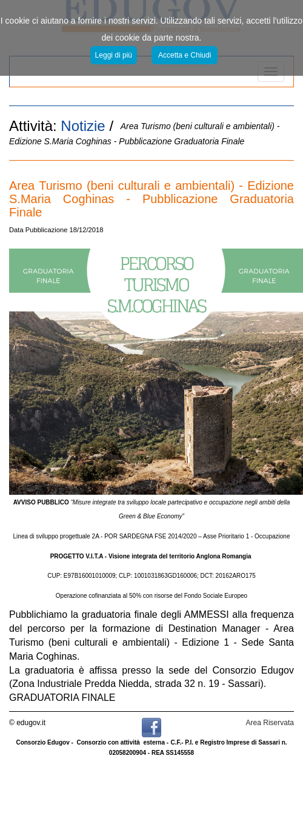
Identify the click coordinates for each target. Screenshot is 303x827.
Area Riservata (270, 722)
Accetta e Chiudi (184, 55)
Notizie (83, 126)
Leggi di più (113, 55)
